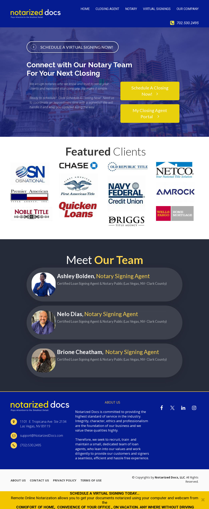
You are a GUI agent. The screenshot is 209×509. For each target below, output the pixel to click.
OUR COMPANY (188, 9)
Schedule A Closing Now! (149, 90)
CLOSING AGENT (107, 9)
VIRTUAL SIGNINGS (157, 9)
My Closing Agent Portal (150, 113)
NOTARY (131, 9)
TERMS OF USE (91, 480)
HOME (85, 9)
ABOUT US (18, 480)
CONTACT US (39, 480)
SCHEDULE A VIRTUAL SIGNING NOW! (72, 47)
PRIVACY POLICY (64, 480)
